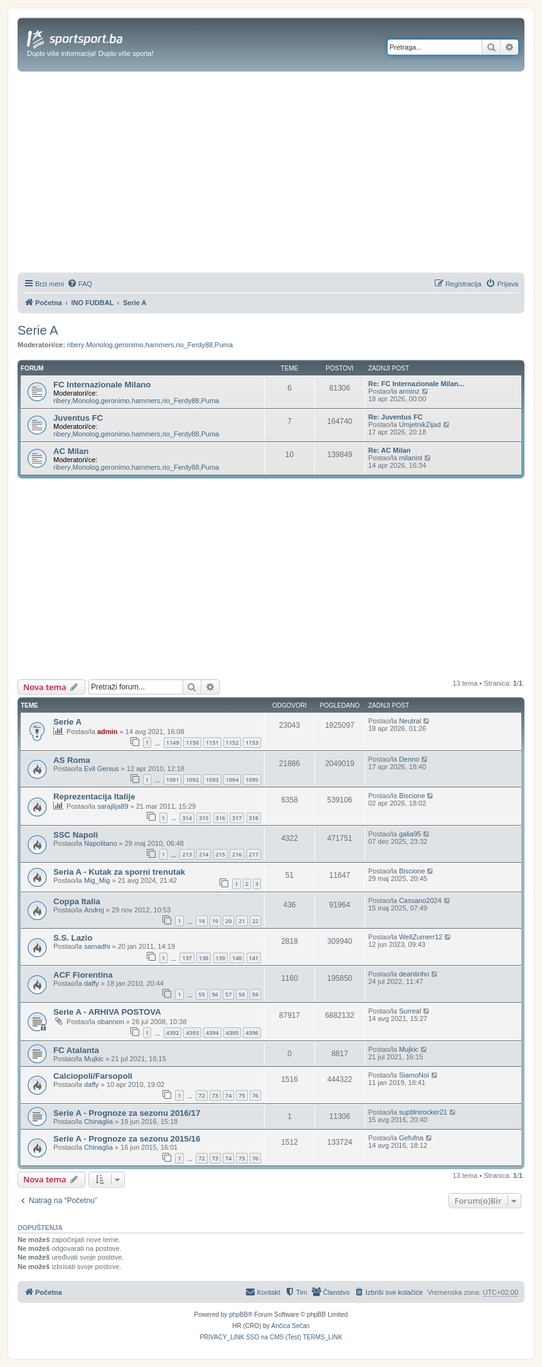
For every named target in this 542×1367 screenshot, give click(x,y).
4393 (192, 1033)
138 (203, 958)
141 (253, 958)
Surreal (410, 1011)
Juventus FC (78, 418)
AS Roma (71, 760)
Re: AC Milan (389, 450)
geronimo (129, 345)
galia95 (410, 834)
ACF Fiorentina (83, 975)
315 (203, 818)
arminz (409, 391)
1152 (232, 742)
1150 (192, 742)
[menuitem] (79, 283)
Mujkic (94, 1058)
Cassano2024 (420, 900)
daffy (91, 983)
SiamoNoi (414, 1075)
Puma (224, 345)
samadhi (97, 946)
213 (186, 854)
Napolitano (100, 843)
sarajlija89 (113, 806)
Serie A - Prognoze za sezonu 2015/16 (126, 1138)
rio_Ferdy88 (194, 345)
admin (107, 731)
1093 (212, 779)
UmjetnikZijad (420, 424)
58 (241, 994)
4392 (172, 1033)
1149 (172, 742)
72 (201, 1095)
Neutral (410, 721)
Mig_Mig (97, 880)
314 (186, 818)
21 (241, 921)
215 (220, 854)
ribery (76, 345)
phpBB (238, 1314)
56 (215, 994)
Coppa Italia (76, 901)
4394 (212, 1033)
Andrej (94, 910)
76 (255, 1095)
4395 (232, 1033)
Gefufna (411, 1138)
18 (201, 921)
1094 (232, 779)
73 (215, 1095)
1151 (212, 742)
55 (201, 994)
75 (241, 1095)
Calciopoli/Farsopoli (92, 1076)
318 (253, 818)
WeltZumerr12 (420, 937)
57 (228, 994)
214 (203, 854)
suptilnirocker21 (423, 1112)
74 (228, 1095)
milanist (410, 458)
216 (237, 854)
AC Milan (70, 451)
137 (186, 958)
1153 (251, 742)
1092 (192, 779)
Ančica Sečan (291, 1325)
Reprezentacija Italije (94, 796)
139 (220, 958)
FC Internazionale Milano (102, 384)
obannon (110, 1021)
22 (255, 921)
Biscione (412, 795)
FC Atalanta (76, 1050)
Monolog (99, 345)
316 (220, 818)
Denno (409, 759)
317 (237, 818)
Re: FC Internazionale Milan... (416, 383)
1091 (172, 779)
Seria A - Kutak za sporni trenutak (119, 872)
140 (237, 958)
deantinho (414, 974)
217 (253, 854)
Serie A (38, 330)
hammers (160, 345)
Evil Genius (101, 768)
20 (228, 921)
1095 (251, 779)
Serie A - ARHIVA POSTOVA (107, 1012)
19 (215, 921)
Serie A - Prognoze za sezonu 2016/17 (126, 1113)
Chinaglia (98, 1121)
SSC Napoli (75, 835)
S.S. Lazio (72, 938)
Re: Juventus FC (395, 417)
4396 (251, 1033)
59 (255, 994)
